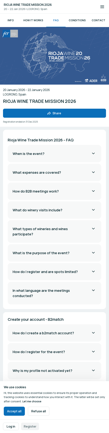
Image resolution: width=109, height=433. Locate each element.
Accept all (14, 411)
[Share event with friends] (54, 113)
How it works (33, 20)
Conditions (77, 20)
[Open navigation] (102, 7)
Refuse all (38, 411)
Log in (11, 426)
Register (30, 426)
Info (11, 20)
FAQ (56, 20)
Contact (98, 20)
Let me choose (31, 401)
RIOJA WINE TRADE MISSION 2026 (28, 5)
